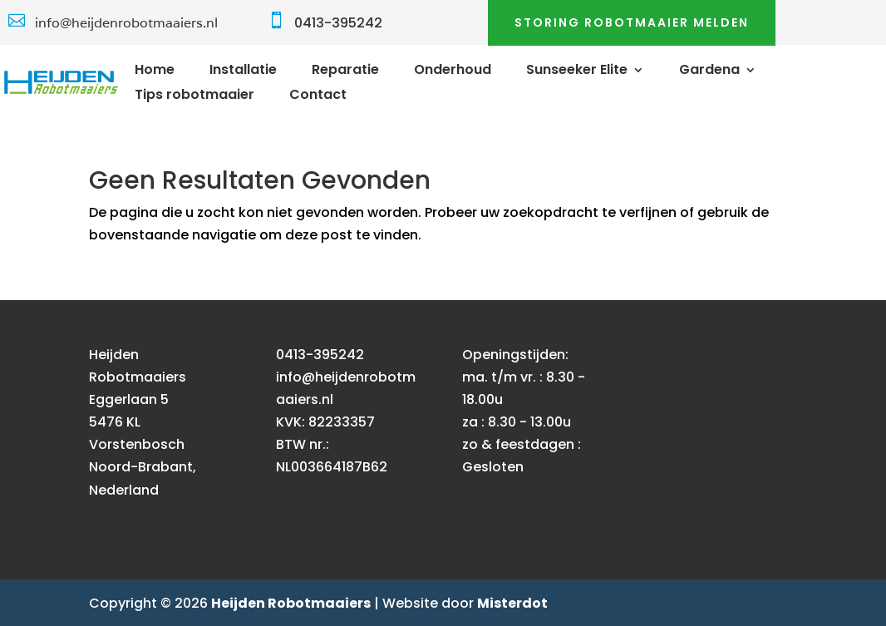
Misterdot (512, 603)
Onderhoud (452, 71)
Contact (318, 96)
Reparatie (345, 71)
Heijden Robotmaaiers (291, 603)
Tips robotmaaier (194, 96)
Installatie (243, 71)
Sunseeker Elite (577, 71)
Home (155, 71)
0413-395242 (338, 22)
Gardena (709, 71)
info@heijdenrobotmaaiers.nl (126, 23)
